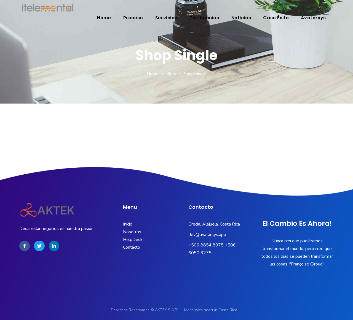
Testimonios (204, 18)
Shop (171, 74)
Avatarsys (313, 18)
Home (104, 18)
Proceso (133, 18)
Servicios (166, 18)
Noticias (241, 18)
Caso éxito (276, 18)
